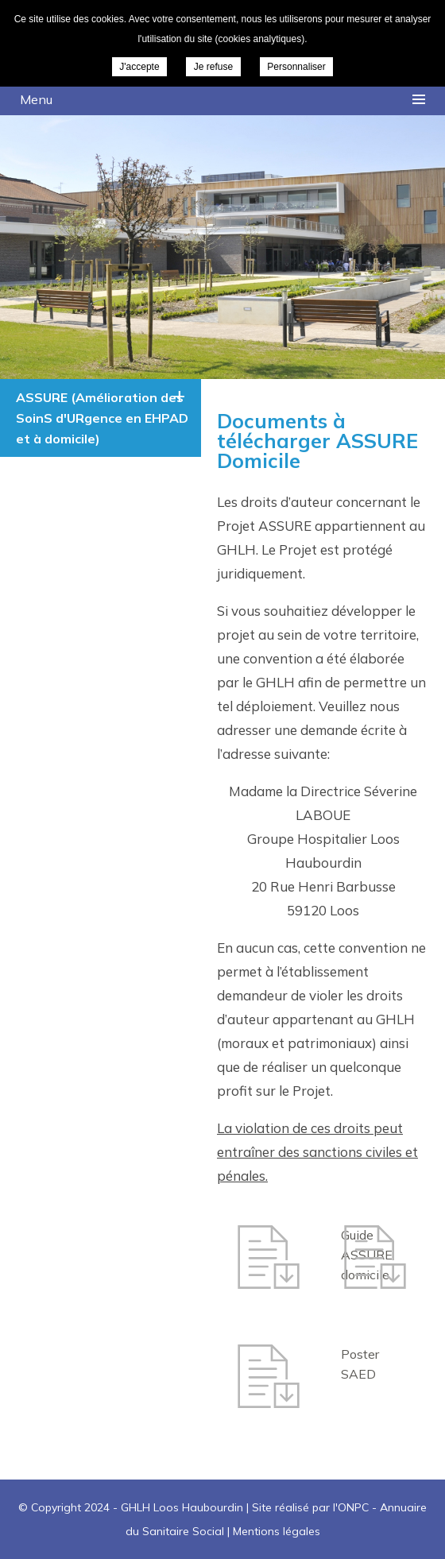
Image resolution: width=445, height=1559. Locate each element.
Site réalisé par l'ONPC (310, 1507)
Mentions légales (276, 1531)
